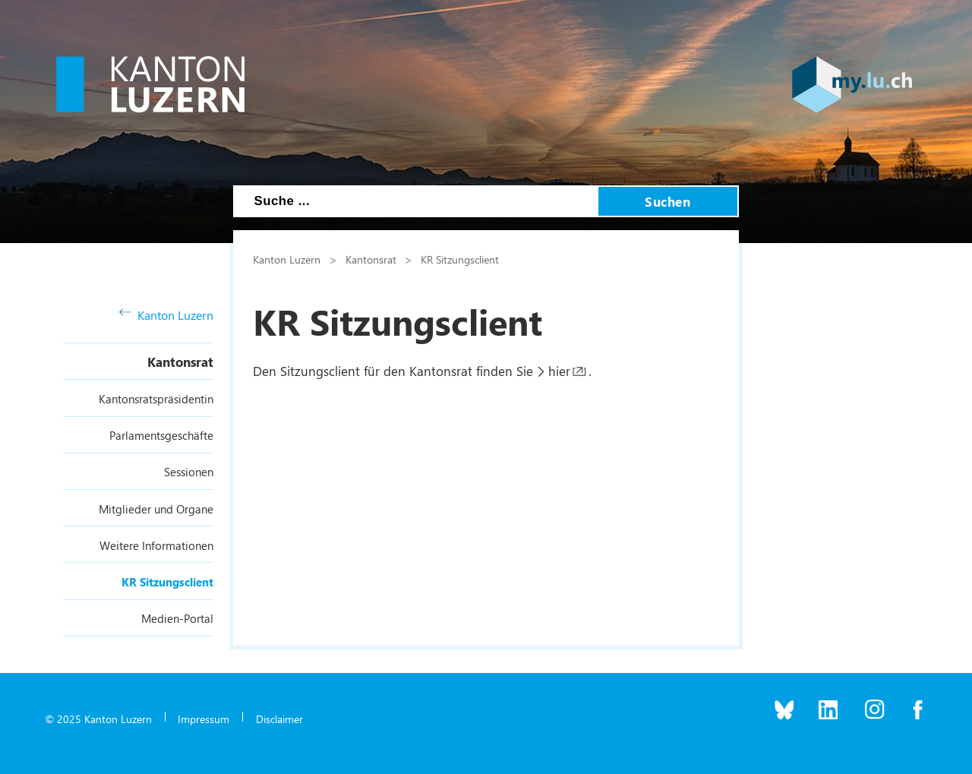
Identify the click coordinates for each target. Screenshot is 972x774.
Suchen (667, 201)
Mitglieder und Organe (156, 509)
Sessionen (188, 471)
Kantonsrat (180, 361)
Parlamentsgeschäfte (161, 435)
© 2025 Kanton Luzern (98, 718)
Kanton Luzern (166, 315)
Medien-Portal (177, 618)
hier (559, 370)
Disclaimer (279, 718)
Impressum (203, 718)
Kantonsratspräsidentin (156, 398)
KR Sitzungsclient (167, 581)
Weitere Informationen (156, 545)
